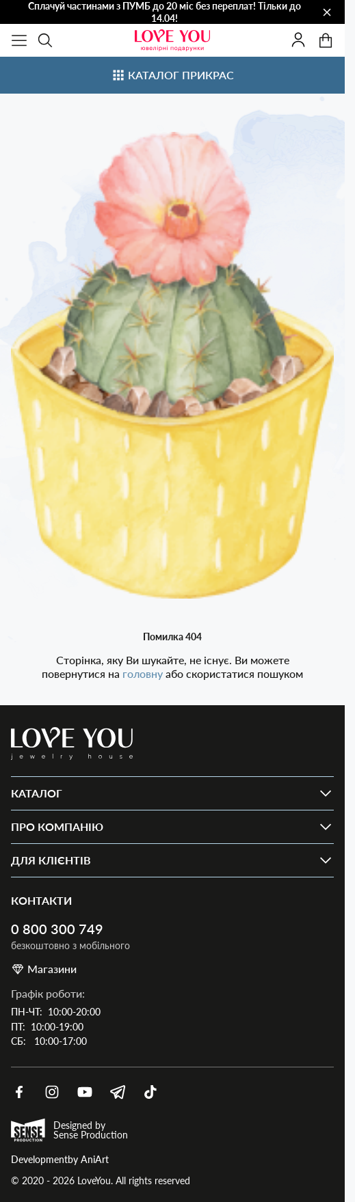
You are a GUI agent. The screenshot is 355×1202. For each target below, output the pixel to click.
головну (144, 673)
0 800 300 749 (57, 929)
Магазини (44, 969)
